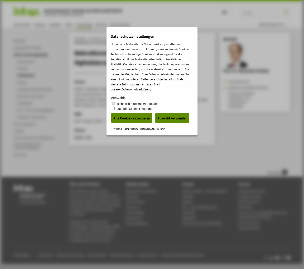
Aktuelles (132, 196)
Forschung (84, 24)
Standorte (132, 207)
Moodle (187, 201)
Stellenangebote (137, 223)
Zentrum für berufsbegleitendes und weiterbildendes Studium (262, 214)
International (120, 24)
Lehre (69, 24)
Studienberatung (250, 196)
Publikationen (144, 38)
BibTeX (79, 137)
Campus (40, 24)
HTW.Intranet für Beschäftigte (202, 223)
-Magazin (204, 191)
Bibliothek (245, 207)
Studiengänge (135, 212)
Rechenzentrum (249, 201)
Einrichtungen (135, 201)
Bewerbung (133, 218)
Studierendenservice (252, 191)
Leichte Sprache (147, 255)
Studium (55, 24)
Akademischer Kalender (141, 191)
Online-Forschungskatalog (119, 38)
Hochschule (22, 24)
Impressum (45, 255)
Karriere (101, 24)
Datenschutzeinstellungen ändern (183, 255)
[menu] (273, 25)
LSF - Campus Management (200, 207)
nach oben (277, 172)
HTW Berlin (80, 38)
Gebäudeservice (249, 228)
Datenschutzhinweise (70, 255)
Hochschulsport (249, 222)
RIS (89, 137)
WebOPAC (188, 212)
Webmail (188, 196)
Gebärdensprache (122, 255)
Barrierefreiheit (97, 255)
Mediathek (189, 218)
